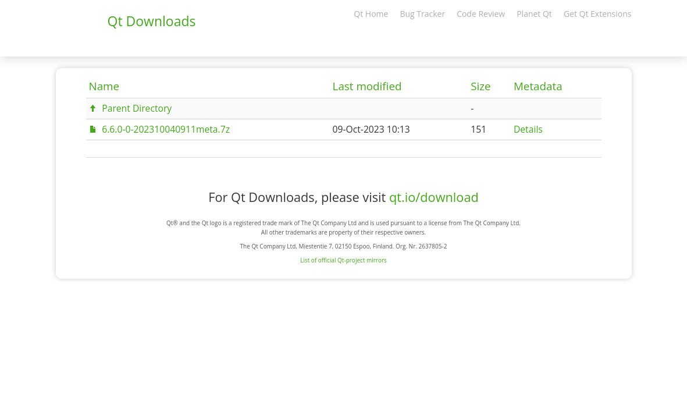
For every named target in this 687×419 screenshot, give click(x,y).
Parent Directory (137, 108)
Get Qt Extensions (598, 13)
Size (480, 86)
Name (104, 86)
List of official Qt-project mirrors (343, 260)
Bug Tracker (422, 13)
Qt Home (371, 13)
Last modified (367, 86)
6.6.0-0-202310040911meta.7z (166, 129)
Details (528, 129)
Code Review (481, 13)
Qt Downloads (152, 21)
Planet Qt (534, 13)
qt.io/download (434, 197)
